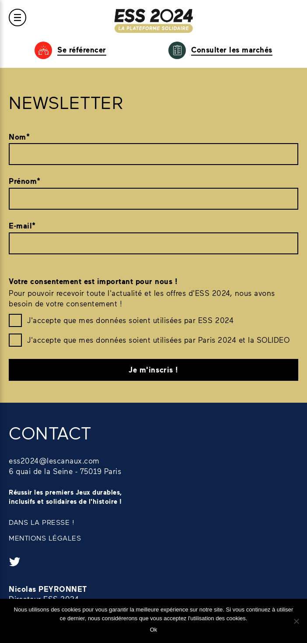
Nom (19, 137)
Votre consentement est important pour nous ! (93, 281)
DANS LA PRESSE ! (41, 522)
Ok (153, 629)
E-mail (22, 226)
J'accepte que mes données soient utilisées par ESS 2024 (130, 320)
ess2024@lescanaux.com (54, 460)
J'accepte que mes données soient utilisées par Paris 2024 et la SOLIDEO (158, 339)
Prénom (25, 181)
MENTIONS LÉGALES (45, 538)
